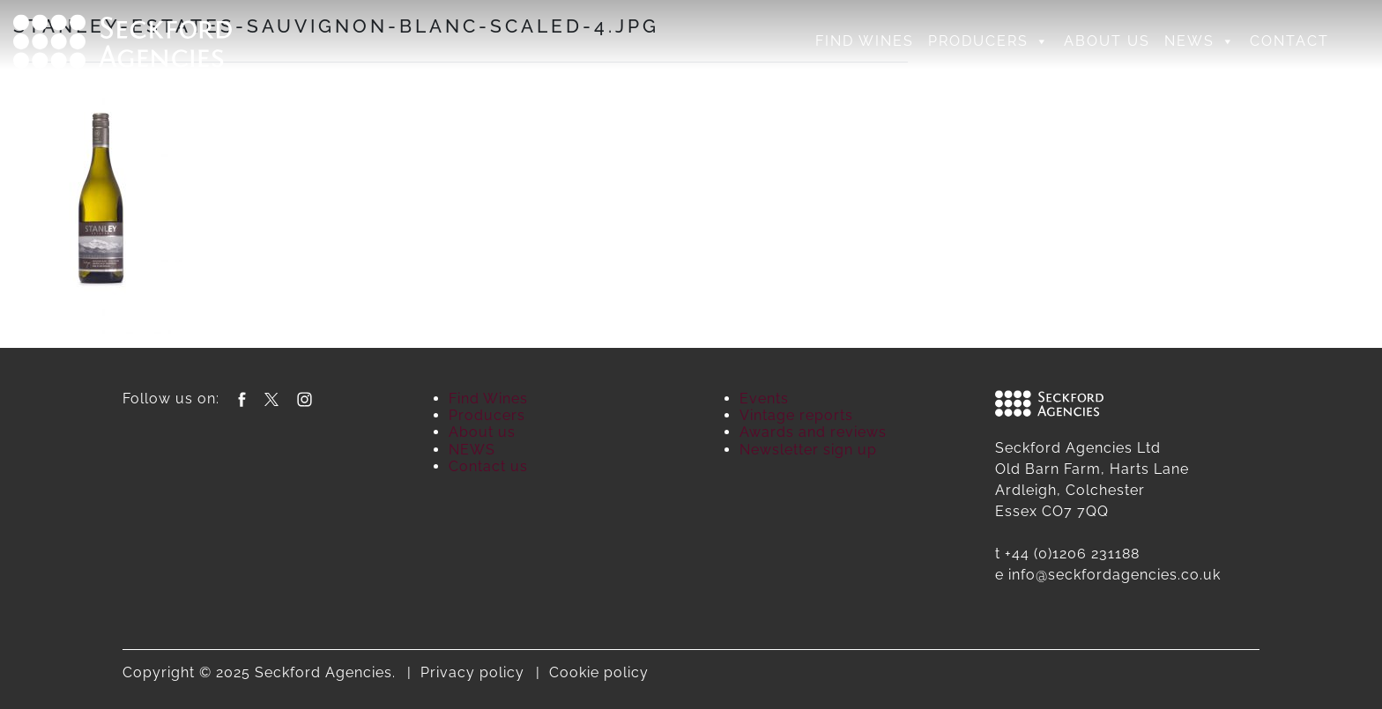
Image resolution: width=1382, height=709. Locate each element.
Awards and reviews (813, 432)
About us (1107, 41)
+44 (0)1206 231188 (1072, 553)
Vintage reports (796, 415)
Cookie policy (599, 672)
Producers (989, 41)
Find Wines (864, 41)
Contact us (488, 466)
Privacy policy (472, 672)
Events (764, 398)
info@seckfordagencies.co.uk (1114, 574)
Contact (1289, 41)
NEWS (1200, 41)
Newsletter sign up (808, 449)
